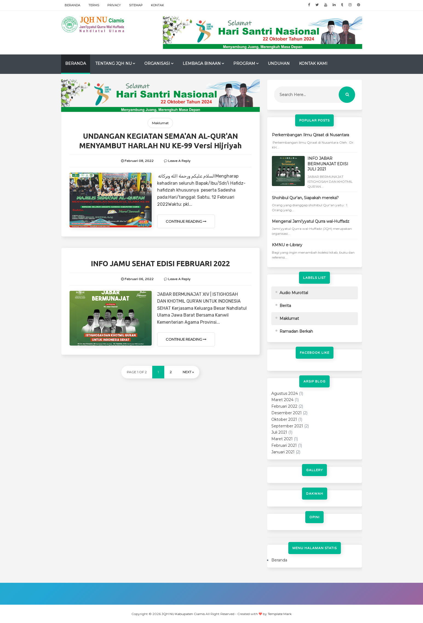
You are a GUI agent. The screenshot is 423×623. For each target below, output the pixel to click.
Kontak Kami (313, 63)
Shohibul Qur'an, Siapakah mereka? (305, 197)
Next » (188, 372)
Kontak (157, 5)
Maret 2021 (282, 438)
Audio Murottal (294, 292)
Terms (93, 5)
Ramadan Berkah (296, 331)
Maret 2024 (282, 399)
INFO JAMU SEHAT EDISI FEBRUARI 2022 (160, 263)
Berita (285, 305)
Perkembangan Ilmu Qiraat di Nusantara (310, 134)
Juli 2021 (279, 432)
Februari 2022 (284, 406)
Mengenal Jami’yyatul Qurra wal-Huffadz (310, 221)
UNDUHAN (279, 63)
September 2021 (287, 426)
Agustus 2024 (284, 393)
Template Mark (280, 614)
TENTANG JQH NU (113, 63)
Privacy (114, 5)
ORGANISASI (157, 63)
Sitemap (136, 5)
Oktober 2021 (284, 419)
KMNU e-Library (287, 244)
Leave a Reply (179, 161)
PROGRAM (244, 63)
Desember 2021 (286, 412)
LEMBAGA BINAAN (202, 63)
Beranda (72, 5)
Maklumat (160, 123)
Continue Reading (186, 221)
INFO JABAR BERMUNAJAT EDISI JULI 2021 (327, 164)
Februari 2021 (284, 445)
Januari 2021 (283, 452)
